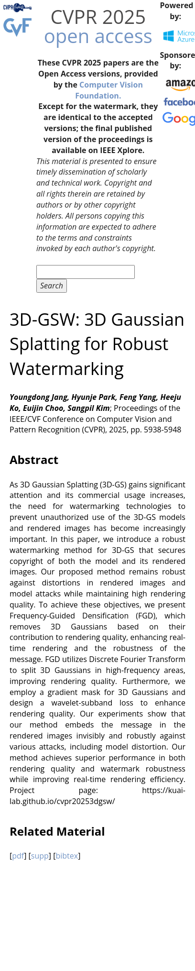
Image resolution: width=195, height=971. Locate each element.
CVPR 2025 (98, 16)
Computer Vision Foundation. (109, 90)
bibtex (66, 855)
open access (98, 35)
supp (40, 855)
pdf (18, 855)
